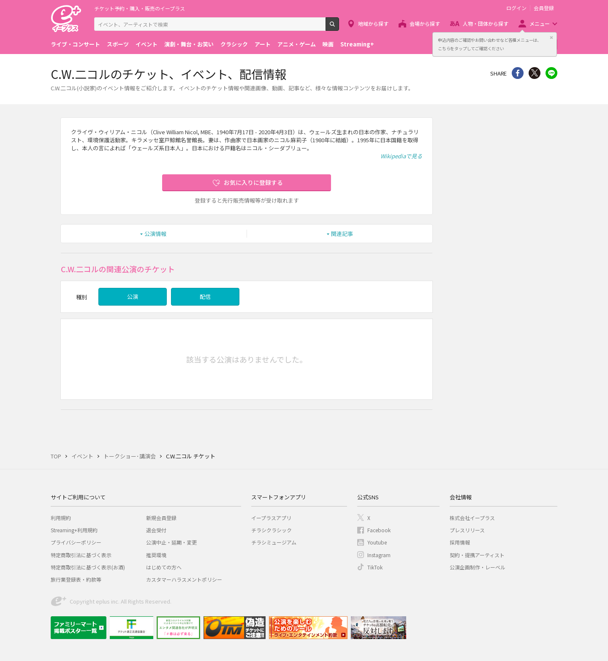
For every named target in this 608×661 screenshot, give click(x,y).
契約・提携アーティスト (477, 554)
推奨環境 (156, 554)
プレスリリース (467, 530)
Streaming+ (357, 44)
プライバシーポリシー (76, 542)
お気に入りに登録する (253, 182)
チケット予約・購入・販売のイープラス (139, 8)
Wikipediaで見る (401, 156)
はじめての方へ (164, 567)
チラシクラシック (271, 530)
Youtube (377, 542)
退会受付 (156, 530)
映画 (328, 44)
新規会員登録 (161, 517)
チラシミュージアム (273, 542)
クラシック (234, 44)
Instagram (379, 554)
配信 (205, 297)
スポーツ (118, 44)
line (551, 73)
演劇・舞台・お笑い (189, 44)
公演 (132, 297)
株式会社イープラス (472, 517)
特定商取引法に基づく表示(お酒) (88, 567)
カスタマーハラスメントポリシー (184, 579)
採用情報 (460, 542)
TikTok (375, 567)
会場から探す (425, 23)
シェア (518, 73)
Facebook (379, 530)
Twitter (534, 73)
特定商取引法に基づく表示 (81, 554)
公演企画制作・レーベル (477, 567)
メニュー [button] (539, 23)
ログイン (516, 8)
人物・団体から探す (485, 23)
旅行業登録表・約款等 (76, 579)
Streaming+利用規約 (74, 530)
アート (263, 44)
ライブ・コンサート (75, 44)
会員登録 (544, 8)
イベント (146, 44)
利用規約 (61, 517)
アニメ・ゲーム (296, 44)
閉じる (551, 37)
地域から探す (373, 23)
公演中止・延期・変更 (171, 542)
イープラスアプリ (271, 517)
